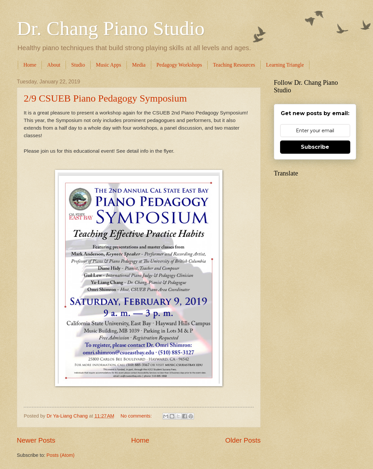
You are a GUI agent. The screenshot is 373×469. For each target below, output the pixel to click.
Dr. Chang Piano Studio (111, 28)
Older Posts (243, 440)
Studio (78, 65)
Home (29, 65)
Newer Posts (36, 440)
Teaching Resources (234, 65)
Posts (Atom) (60, 455)
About (53, 65)
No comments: (137, 416)
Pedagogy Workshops (179, 65)
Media (139, 65)
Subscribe (315, 147)
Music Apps (108, 65)
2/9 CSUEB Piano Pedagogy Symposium (105, 98)
